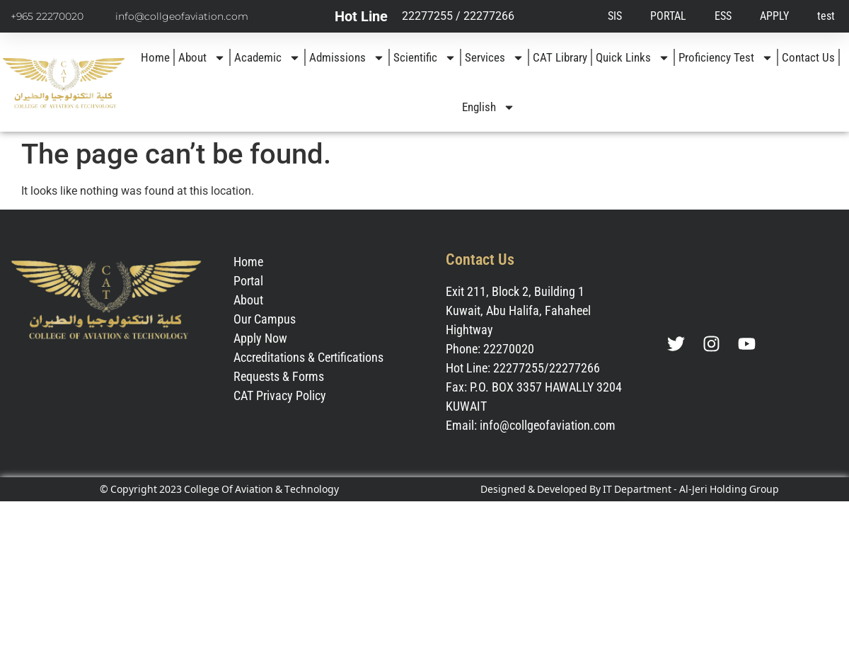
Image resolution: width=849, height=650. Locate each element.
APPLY (774, 16)
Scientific (424, 58)
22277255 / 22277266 (458, 16)
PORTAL (668, 16)
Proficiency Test (725, 58)
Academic (267, 58)
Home (155, 57)
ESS (723, 16)
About (202, 58)
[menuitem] (488, 107)
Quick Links (633, 58)
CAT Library (560, 57)
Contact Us (808, 57)
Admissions (347, 58)
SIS (615, 16)
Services (494, 58)
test (826, 16)
